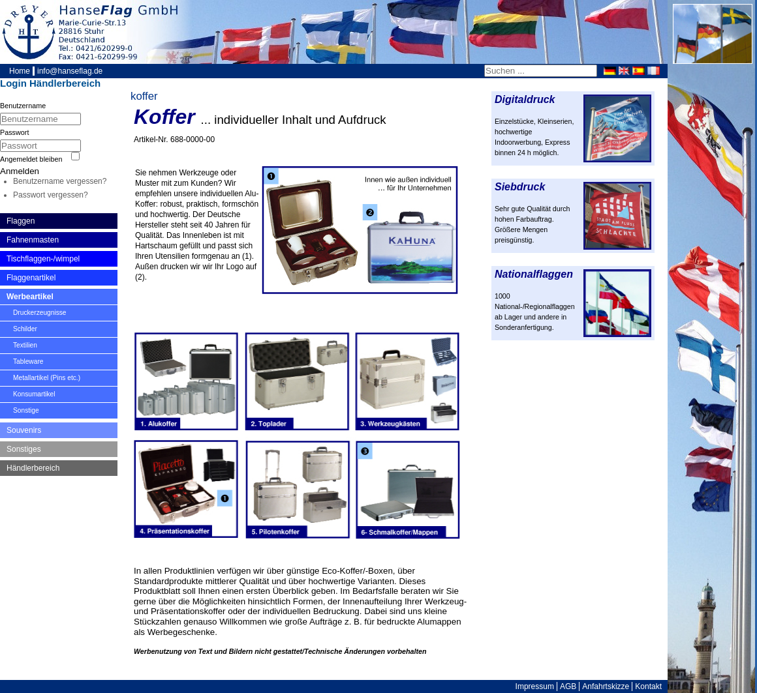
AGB (568, 686)
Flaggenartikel (31, 277)
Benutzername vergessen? (59, 181)
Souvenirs (24, 430)
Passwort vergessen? (50, 194)
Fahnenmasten (33, 239)
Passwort (14, 132)
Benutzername (23, 106)
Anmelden (19, 171)
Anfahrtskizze (605, 686)
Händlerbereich (33, 468)
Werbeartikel (30, 296)
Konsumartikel (34, 394)
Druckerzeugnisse (40, 312)
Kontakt (648, 686)
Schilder (25, 328)
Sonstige (26, 410)
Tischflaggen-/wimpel (43, 258)
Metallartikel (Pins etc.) (46, 377)
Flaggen (21, 221)
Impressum (535, 686)
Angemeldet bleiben (31, 159)
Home (19, 71)
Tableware (28, 361)
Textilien (25, 345)
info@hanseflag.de (69, 71)
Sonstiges (24, 449)
